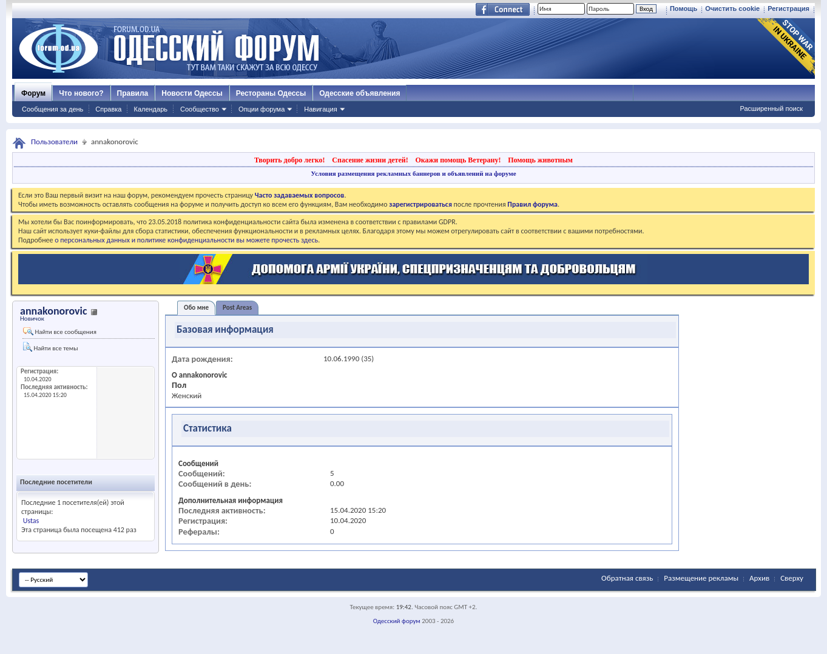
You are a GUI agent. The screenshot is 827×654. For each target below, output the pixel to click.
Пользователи (54, 141)
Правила (133, 93)
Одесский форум (396, 621)
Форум (33, 93)
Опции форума (261, 109)
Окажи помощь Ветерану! (458, 160)
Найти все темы (50, 347)
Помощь (683, 8)
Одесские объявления (359, 93)
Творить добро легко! (289, 160)
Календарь (150, 109)
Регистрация (788, 8)
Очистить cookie (732, 8)
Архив (759, 577)
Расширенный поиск (771, 108)
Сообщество (199, 109)
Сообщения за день (52, 109)
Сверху (791, 577)
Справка (108, 109)
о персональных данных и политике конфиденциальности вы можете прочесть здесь (186, 240)
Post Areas (237, 308)
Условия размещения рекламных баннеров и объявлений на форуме (413, 173)
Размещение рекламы (701, 577)
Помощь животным (540, 160)
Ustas (31, 520)
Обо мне (196, 308)
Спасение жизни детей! (370, 160)
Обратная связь (627, 577)
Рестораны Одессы (271, 93)
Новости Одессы (191, 93)
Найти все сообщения (59, 331)
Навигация (320, 109)
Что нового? (81, 93)
